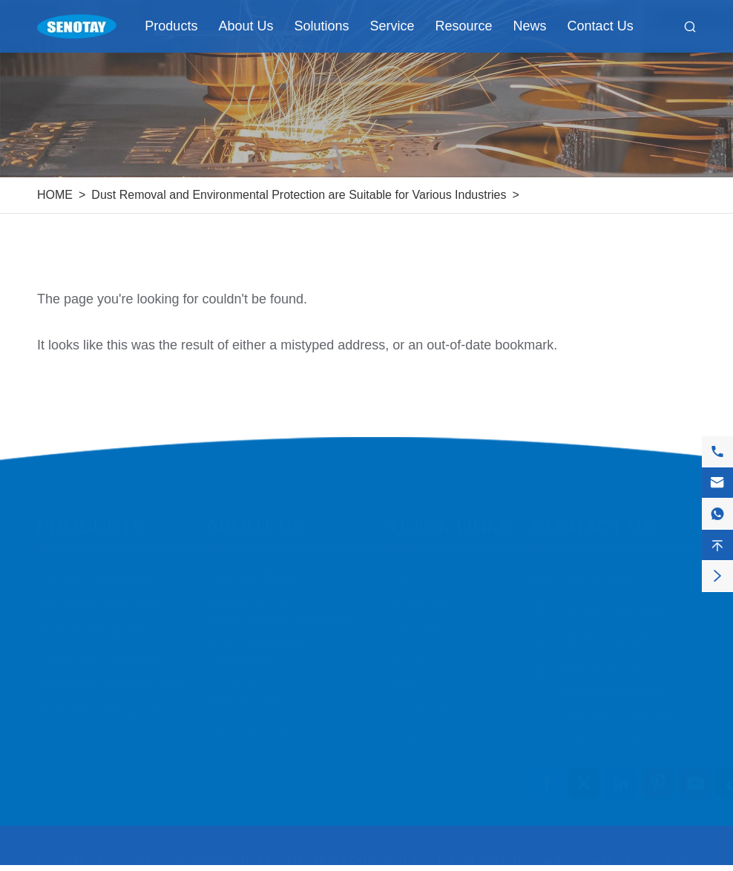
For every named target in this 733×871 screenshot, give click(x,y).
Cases (408, 563)
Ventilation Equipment (98, 617)
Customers (420, 617)
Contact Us (601, 26)
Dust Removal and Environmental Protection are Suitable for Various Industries (298, 194)
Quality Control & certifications (254, 639)
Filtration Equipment (93, 563)
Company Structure (260, 715)
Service (392, 26)
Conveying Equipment (98, 590)
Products (171, 26)
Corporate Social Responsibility (253, 680)
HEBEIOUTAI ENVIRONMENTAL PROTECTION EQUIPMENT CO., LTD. (280, 853)
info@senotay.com (608, 567)
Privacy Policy (661, 853)
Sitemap (589, 853)
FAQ (402, 670)
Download (418, 697)
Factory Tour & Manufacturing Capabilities (280, 597)
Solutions (321, 26)
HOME (55, 194)
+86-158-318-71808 (612, 597)
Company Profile (253, 563)
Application (421, 590)
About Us (245, 26)
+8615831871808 (605, 626)
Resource (464, 26)
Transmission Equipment (106, 697)
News (530, 26)
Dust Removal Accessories (112, 670)
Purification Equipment (100, 644)
